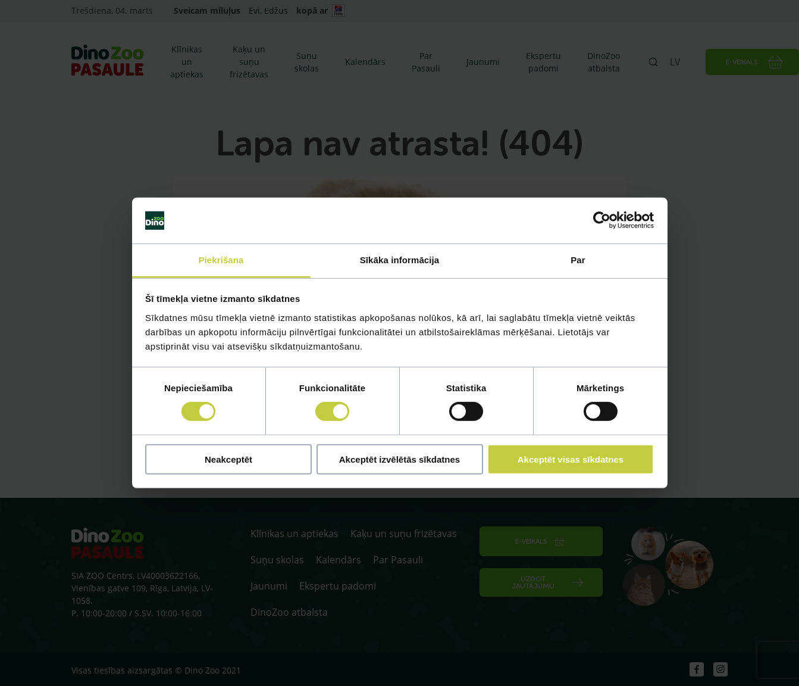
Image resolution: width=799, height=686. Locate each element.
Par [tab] (578, 260)
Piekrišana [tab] (220, 260)
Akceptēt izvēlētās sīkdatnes (399, 459)
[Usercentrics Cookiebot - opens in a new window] (602, 220)
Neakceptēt (228, 459)
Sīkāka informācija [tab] (400, 260)
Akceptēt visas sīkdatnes (570, 459)
